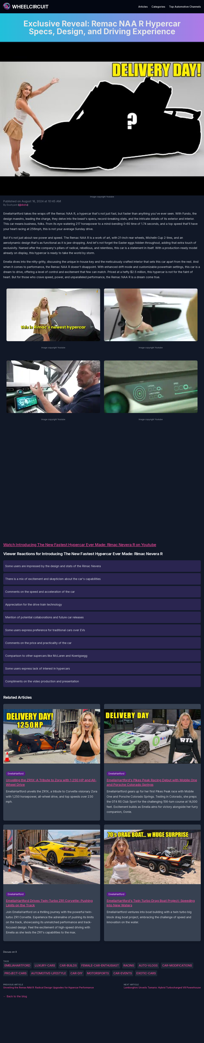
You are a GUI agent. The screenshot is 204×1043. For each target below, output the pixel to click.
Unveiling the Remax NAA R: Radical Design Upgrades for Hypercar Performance (48, 987)
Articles (143, 6)
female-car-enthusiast (100, 965)
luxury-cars (45, 965)
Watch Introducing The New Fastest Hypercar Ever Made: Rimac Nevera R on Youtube (79, 544)
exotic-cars (146, 973)
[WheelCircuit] (25, 6)
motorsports (98, 973)
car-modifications (177, 965)
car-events (122, 973)
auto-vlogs (148, 965)
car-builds (68, 965)
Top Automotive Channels (185, 6)
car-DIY (76, 973)
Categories (158, 6)
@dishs (23, 204)
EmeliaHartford (17, 965)
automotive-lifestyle (48, 973)
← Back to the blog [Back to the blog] (15, 996)
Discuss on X (10, 951)
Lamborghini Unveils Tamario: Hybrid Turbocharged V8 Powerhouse (162, 987)
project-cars (16, 973)
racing (128, 965)
